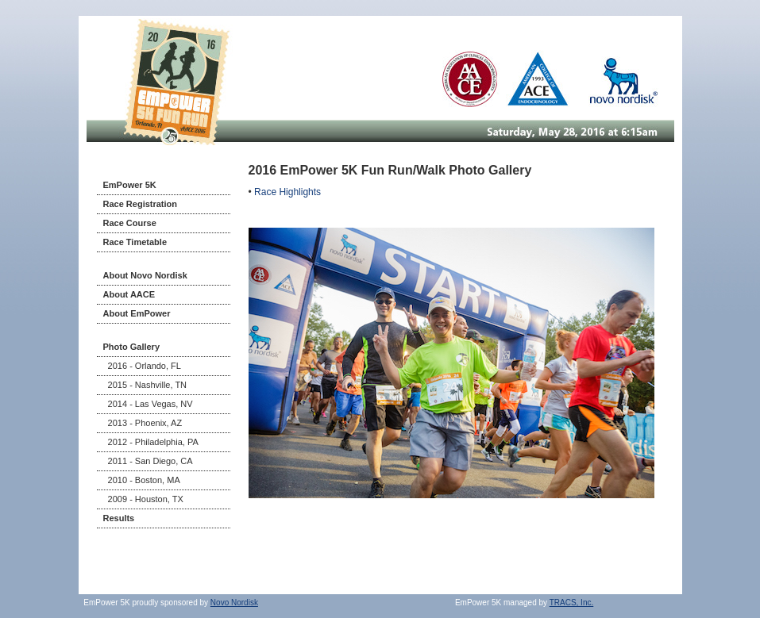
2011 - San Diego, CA (148, 461)
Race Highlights (287, 192)
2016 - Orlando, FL (142, 365)
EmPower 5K (129, 185)
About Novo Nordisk (145, 275)
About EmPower (137, 313)
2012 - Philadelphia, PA (151, 442)
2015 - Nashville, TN (145, 385)
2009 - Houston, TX (143, 499)
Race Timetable (135, 242)
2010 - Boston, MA (141, 480)
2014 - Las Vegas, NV (148, 404)
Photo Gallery (131, 346)
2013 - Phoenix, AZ (143, 423)
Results (119, 518)
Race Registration (140, 204)
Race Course (129, 223)
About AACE (129, 294)
